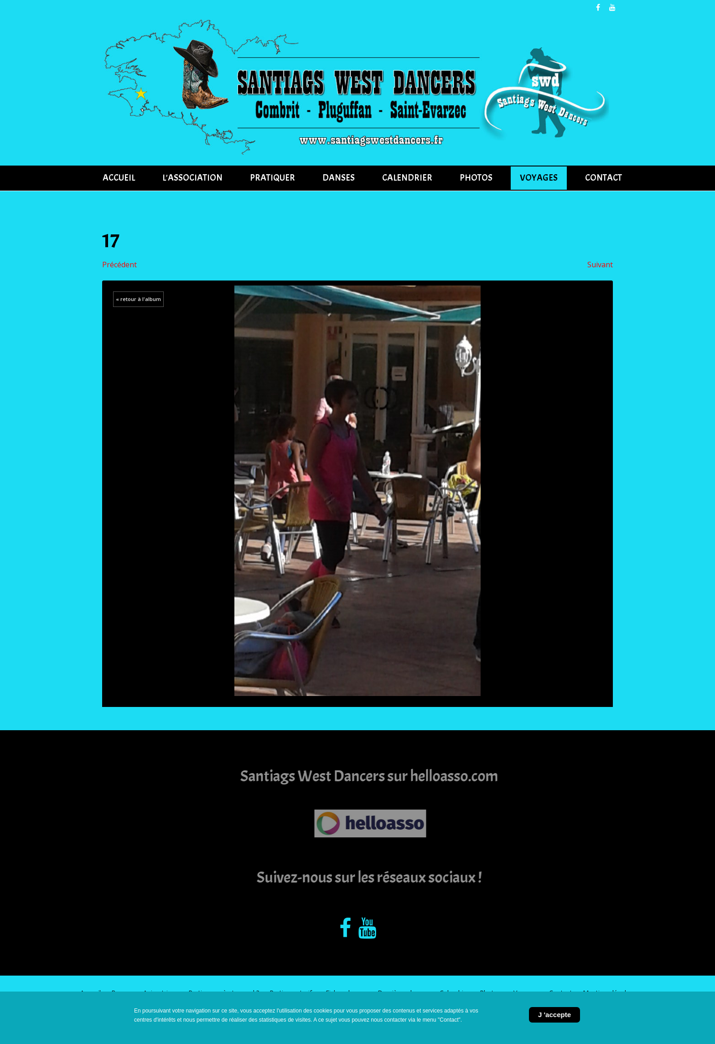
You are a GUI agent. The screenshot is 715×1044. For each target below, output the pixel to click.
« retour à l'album (138, 299)
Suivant (600, 265)
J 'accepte (554, 1014)
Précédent (119, 265)
